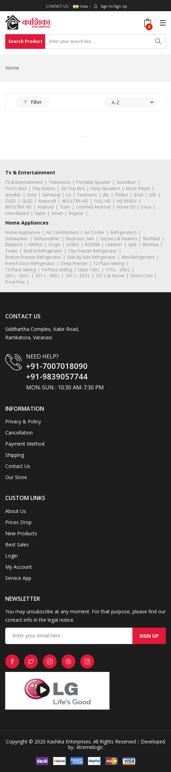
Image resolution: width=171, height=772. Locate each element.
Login (11, 555)
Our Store (16, 477)
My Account (18, 566)
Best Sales (17, 544)
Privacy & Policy (23, 421)
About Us (15, 511)
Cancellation (19, 432)
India (82, 6)
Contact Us (57, 6)
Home (12, 68)
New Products (21, 533)
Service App (18, 578)
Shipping (14, 455)
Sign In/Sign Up (110, 6)
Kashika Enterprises (68, 741)
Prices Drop (18, 522)
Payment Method (24, 443)
